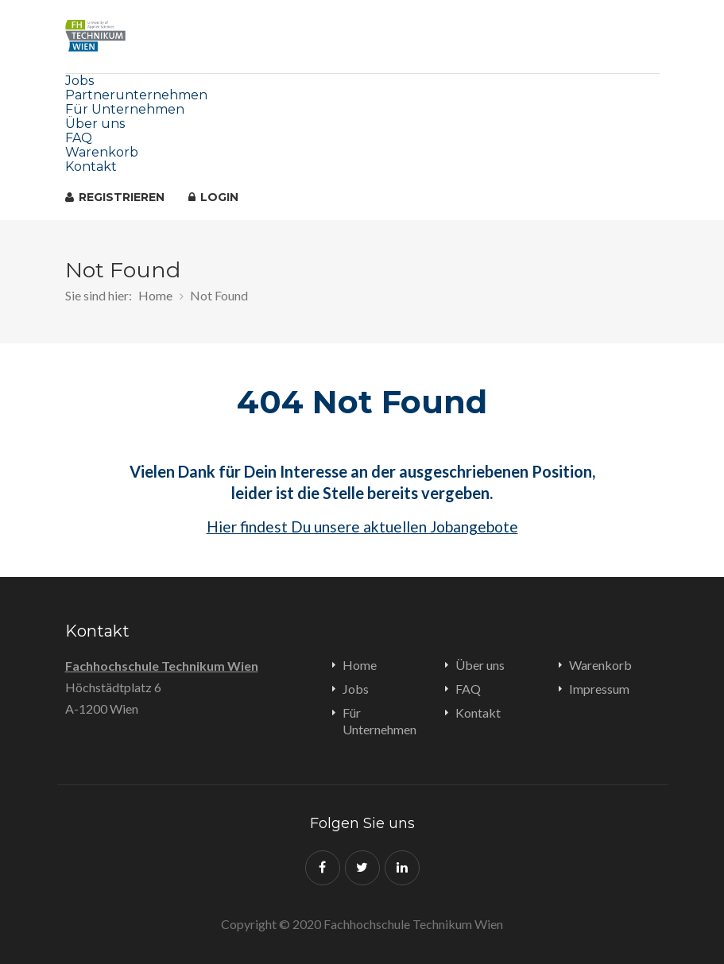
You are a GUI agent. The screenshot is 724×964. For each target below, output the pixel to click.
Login (213, 197)
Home (155, 295)
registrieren (115, 197)
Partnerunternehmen (136, 95)
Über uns (95, 123)
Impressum (599, 688)
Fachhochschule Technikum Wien (161, 665)
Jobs (79, 80)
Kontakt (91, 166)
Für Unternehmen (124, 109)
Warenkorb (101, 152)
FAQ (78, 137)
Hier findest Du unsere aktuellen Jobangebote (362, 526)
